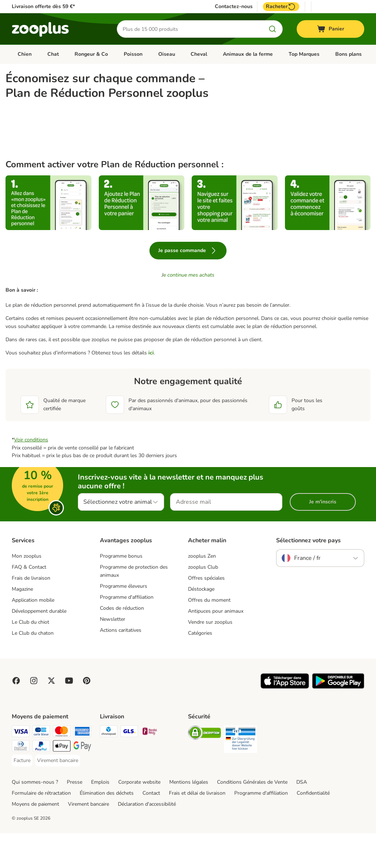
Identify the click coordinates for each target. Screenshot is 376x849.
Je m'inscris (322, 517)
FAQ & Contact (29, 583)
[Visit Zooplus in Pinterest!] (86, 696)
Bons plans (348, 54)
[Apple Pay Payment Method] (61, 763)
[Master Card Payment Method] (61, 748)
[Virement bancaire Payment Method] (57, 776)
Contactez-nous (234, 6)
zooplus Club (203, 583)
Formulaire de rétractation (41, 808)
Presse (74, 797)
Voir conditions (31, 455)
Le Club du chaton (33, 648)
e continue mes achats (188, 290)
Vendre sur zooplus (210, 637)
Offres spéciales (206, 593)
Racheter (281, 6)
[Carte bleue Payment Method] (41, 748)
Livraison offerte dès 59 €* (43, 6)
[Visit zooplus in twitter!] (51, 696)
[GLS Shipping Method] (129, 748)
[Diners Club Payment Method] (20, 763)
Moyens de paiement (35, 819)
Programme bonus (121, 572)
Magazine (22, 604)
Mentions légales (188, 797)
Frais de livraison (31, 593)
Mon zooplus (26, 572)
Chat (53, 54)
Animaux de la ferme (248, 54)
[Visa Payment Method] (20, 748)
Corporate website (139, 797)
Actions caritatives (120, 645)
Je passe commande (188, 266)
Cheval (199, 54)
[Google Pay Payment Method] (82, 763)
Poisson (133, 54)
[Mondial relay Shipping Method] (150, 748)
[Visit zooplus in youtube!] (69, 696)
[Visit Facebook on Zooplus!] (16, 696)
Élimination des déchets (107, 808)
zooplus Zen (202, 572)
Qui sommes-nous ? (35, 797)
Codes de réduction (122, 623)
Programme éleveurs (123, 601)
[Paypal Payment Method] (41, 763)
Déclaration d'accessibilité (147, 819)
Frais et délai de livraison (197, 808)
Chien (25, 54)
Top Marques (304, 54)
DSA (301, 797)
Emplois (100, 797)
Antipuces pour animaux (215, 626)
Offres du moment (209, 615)
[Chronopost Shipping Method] (109, 748)
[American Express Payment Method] (82, 748)
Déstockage (201, 604)
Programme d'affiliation (126, 612)
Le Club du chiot (30, 637)
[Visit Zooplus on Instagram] (33, 696)
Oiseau (166, 54)
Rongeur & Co (91, 54)
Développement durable (39, 626)
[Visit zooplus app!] (284, 702)
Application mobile (33, 615)
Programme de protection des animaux (134, 587)
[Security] (204, 749)
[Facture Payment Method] (22, 776)
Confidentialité (313, 808)
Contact (151, 808)
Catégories (200, 648)
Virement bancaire (88, 819)
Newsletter (112, 634)
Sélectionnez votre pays (308, 557)
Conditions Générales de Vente (252, 797)
